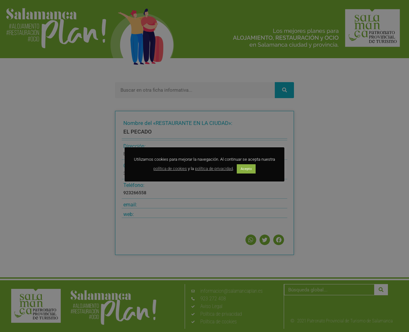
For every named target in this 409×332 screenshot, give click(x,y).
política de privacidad (214, 168)
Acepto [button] (246, 169)
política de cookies (170, 168)
